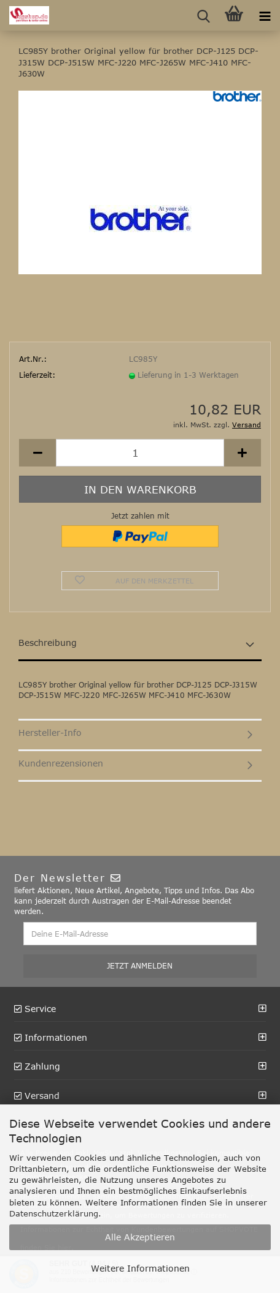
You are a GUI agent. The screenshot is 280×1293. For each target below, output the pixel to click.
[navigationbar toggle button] (264, 15)
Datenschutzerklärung (53, 1213)
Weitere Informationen (140, 1268)
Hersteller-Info (50, 732)
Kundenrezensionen (60, 763)
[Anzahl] (140, 453)
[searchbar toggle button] (203, 15)
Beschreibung (47, 642)
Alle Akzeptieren (140, 1237)
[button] (37, 453)
